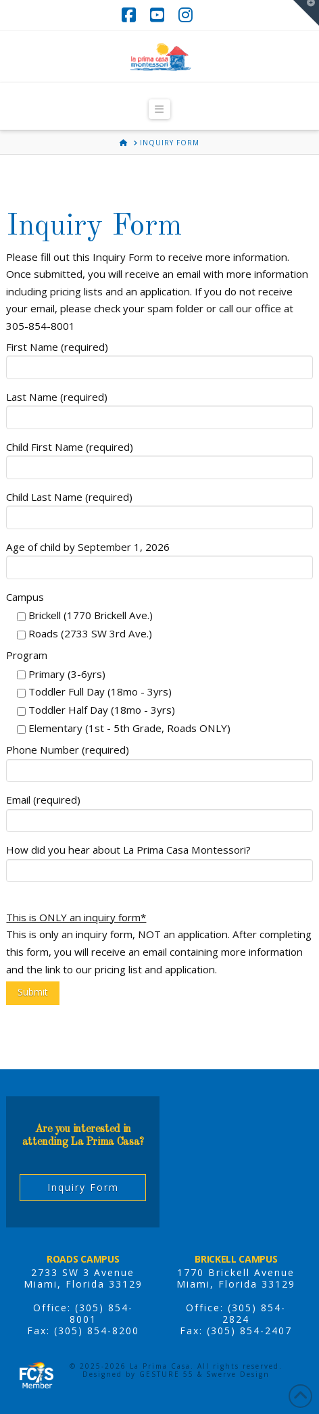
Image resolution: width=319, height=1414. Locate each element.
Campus (25, 597)
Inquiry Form (83, 1187)
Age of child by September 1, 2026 (159, 558)
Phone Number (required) (159, 761)
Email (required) (159, 811)
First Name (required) (159, 358)
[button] (159, 109)
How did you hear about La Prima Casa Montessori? (159, 861)
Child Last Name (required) (159, 508)
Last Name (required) (159, 408)
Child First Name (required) (159, 458)
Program (26, 655)
